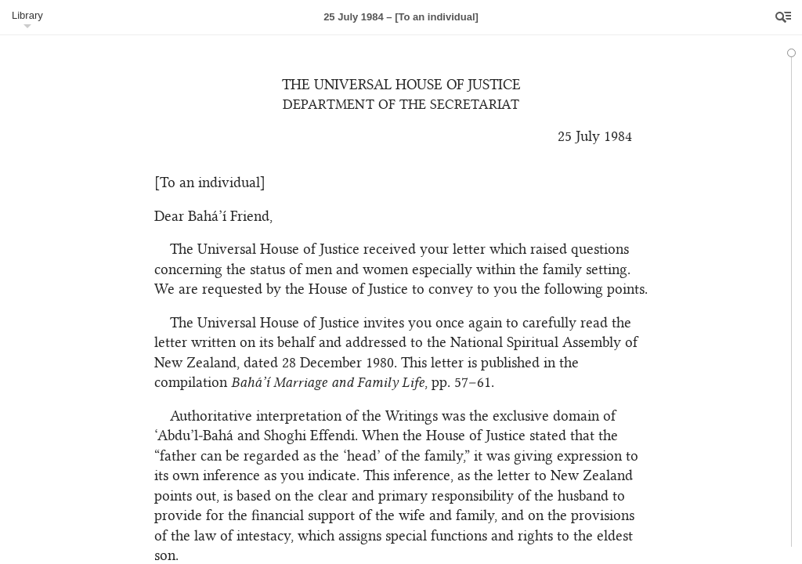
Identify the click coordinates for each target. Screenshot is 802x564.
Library (27, 15)
